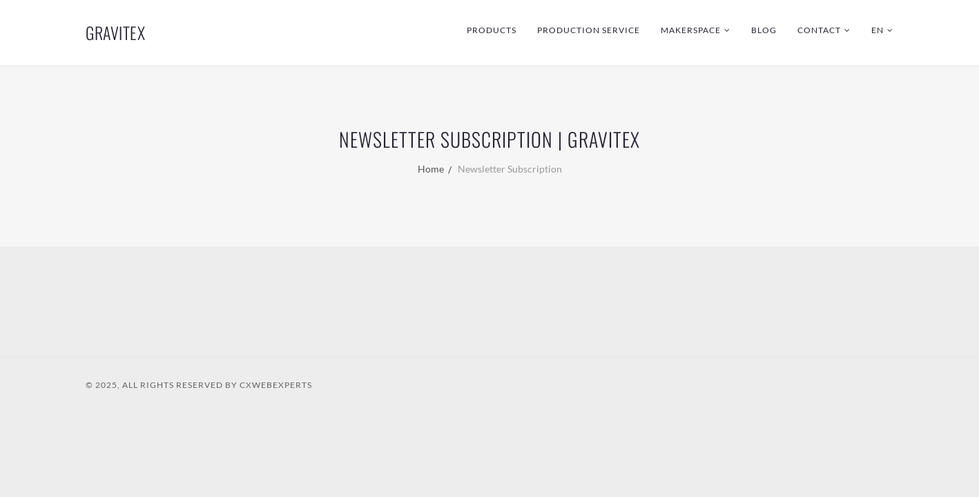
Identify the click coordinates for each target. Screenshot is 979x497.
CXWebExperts (276, 385)
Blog (764, 30)
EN (877, 30)
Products (491, 30)
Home (431, 169)
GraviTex (115, 32)
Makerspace (691, 30)
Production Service (588, 30)
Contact (819, 30)
